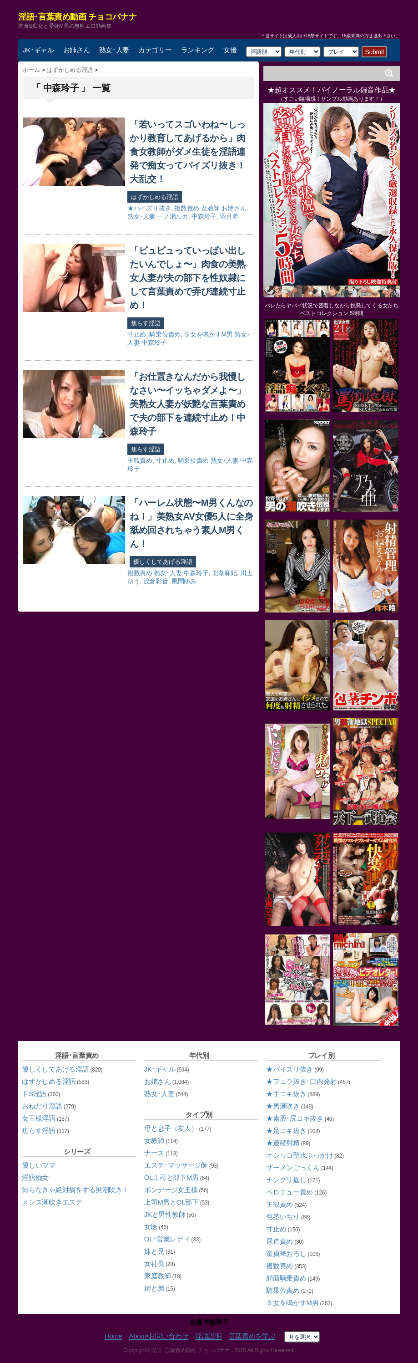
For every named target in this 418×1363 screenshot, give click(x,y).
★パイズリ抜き (149, 208)
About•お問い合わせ (158, 1336)
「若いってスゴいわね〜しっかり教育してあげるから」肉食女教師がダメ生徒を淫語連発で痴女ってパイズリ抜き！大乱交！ (188, 151)
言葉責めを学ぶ (252, 1336)
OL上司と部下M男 (171, 1177)
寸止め (136, 334)
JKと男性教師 (164, 1214)
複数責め (186, 208)
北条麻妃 (224, 573)
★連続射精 (283, 1143)
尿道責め (279, 1241)
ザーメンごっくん (293, 1167)
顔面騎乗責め (286, 1278)
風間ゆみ (183, 581)
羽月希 (229, 216)
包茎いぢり (283, 1216)
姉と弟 (154, 1288)
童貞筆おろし (286, 1253)
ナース (154, 1153)
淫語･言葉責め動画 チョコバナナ (77, 16)
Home (113, 1336)
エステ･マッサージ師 (176, 1165)
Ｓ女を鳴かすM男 (208, 334)
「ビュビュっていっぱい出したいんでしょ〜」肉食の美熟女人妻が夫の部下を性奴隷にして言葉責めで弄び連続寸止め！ (188, 277)
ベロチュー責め (289, 1192)
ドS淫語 (34, 1094)
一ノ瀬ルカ (172, 216)
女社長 (154, 1263)
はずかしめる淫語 (154, 197)
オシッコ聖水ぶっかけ (299, 1155)
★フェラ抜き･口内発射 (301, 1081)
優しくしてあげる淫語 (162, 561)
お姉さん (76, 50)
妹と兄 (154, 1251)
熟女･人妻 (114, 50)
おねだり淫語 (42, 1106)
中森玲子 (204, 216)
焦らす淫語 (146, 323)
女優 (230, 50)
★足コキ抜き (286, 1130)
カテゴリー (155, 50)
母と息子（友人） (171, 1128)
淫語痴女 (35, 1177)
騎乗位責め (165, 334)
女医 (150, 1226)
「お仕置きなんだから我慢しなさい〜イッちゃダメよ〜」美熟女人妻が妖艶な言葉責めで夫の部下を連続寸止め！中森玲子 (188, 404)
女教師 (210, 208)
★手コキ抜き (286, 1094)
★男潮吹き (283, 1106)
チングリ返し (286, 1180)
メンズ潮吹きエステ (52, 1202)
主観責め (139, 460)
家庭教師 (157, 1276)
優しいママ (38, 1165)
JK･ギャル (38, 50)
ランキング (198, 50)
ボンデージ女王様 (171, 1190)
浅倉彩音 (155, 581)
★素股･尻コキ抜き (294, 1118)
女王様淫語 (38, 1118)
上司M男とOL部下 (171, 1202)
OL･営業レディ (167, 1239)
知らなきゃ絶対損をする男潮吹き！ (75, 1190)
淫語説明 (208, 1336)
